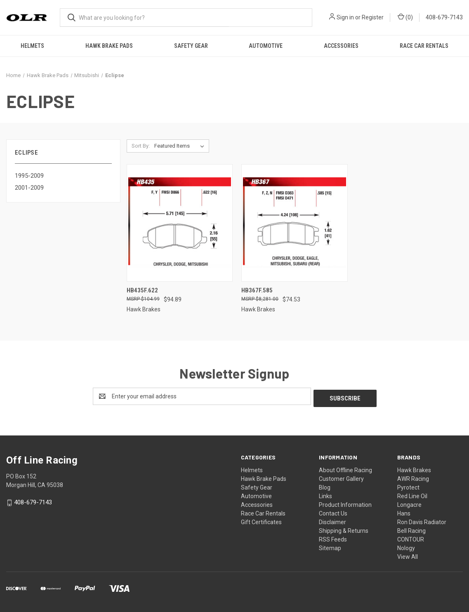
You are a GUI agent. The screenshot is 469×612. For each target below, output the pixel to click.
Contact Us (333, 511)
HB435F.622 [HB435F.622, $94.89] (142, 290)
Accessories (341, 45)
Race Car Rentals (424, 45)
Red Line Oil (412, 494)
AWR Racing (413, 476)
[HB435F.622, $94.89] (179, 223)
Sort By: (141, 146)
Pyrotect (408, 485)
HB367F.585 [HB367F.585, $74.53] (257, 290)
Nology (406, 546)
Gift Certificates (261, 520)
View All (407, 554)
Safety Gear (191, 45)
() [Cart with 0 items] (405, 17)
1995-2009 (29, 175)
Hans (403, 511)
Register (373, 17)
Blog (324, 485)
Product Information (345, 502)
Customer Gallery (341, 476)
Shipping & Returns (343, 528)
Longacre (409, 502)
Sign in (345, 17)
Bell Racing (411, 528)
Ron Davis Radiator (421, 520)
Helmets (32, 45)
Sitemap (330, 546)
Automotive (266, 45)
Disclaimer (332, 520)
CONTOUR (410, 537)
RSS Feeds (333, 537)
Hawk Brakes (414, 468)
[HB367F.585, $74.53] (294, 223)
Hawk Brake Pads (109, 45)
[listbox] (181, 146)
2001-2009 (29, 187)
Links (325, 494)
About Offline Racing (345, 468)
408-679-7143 (444, 17)
